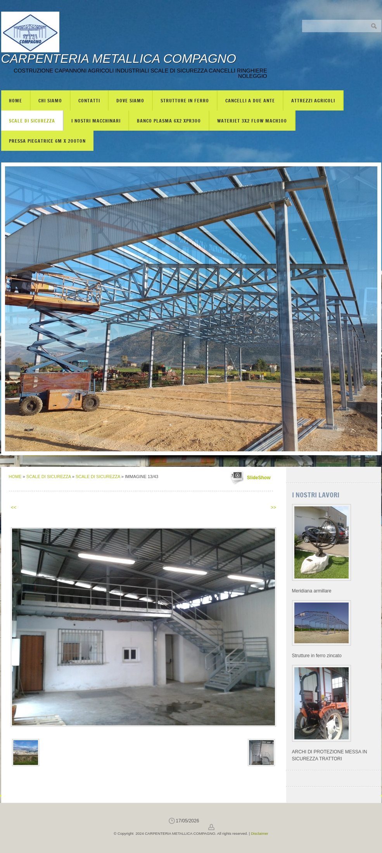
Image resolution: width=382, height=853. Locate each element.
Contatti (89, 100)
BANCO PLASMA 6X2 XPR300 (169, 120)
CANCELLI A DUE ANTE (250, 100)
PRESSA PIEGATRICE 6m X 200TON (47, 140)
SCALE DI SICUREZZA (32, 120)
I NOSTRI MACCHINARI (96, 120)
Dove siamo (130, 100)
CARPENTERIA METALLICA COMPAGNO (118, 59)
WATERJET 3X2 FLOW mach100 (252, 120)
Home (15, 100)
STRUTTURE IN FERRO (185, 100)
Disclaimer (259, 833)
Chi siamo (50, 100)
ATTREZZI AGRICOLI (313, 100)
